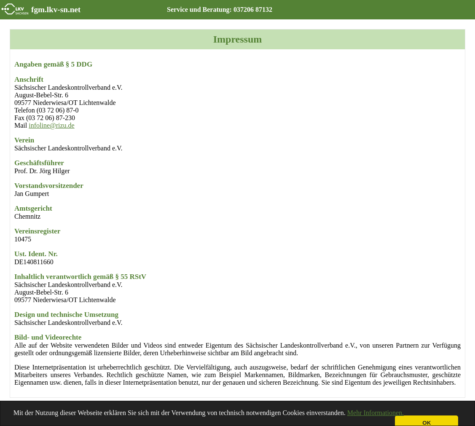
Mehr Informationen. (375, 412)
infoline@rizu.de (51, 125)
